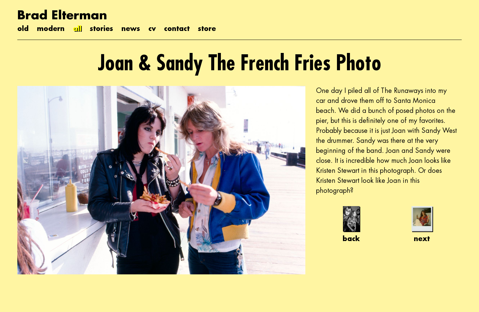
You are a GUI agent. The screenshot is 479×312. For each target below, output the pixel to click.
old (23, 28)
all (77, 28)
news (130, 28)
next (421, 224)
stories (101, 28)
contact (177, 28)
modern (51, 28)
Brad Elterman (62, 15)
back (351, 224)
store (207, 28)
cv (152, 28)
